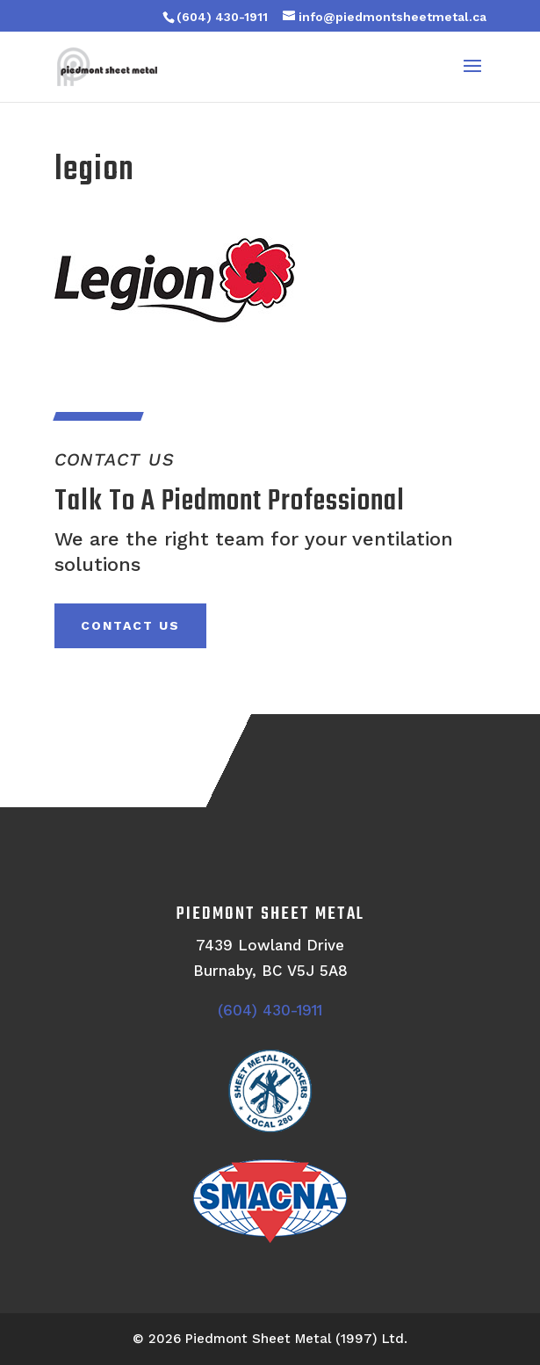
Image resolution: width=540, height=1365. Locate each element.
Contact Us (130, 625)
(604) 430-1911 (222, 17)
